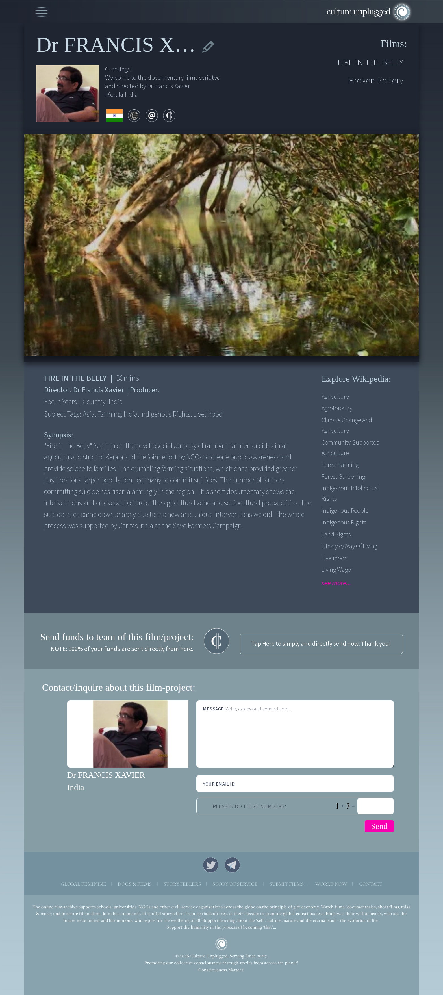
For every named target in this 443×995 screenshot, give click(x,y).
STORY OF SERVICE (235, 884)
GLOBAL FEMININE (84, 884)
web (134, 115)
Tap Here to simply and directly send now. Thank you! (321, 644)
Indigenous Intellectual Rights (350, 493)
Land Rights (336, 534)
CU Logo (221, 944)
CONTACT (370, 884)
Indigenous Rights (344, 522)
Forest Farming (340, 465)
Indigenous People (345, 510)
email (152, 115)
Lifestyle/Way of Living (349, 546)
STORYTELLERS (182, 884)
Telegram (232, 865)
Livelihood (335, 558)
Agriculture (335, 397)
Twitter (210, 865)
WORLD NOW (331, 884)
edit (208, 46)
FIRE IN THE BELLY (370, 62)
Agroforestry (337, 408)
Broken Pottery (376, 80)
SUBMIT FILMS (287, 884)
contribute (169, 115)
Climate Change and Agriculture (347, 425)
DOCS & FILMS (135, 884)
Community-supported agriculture (351, 448)
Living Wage (336, 569)
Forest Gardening (343, 476)
